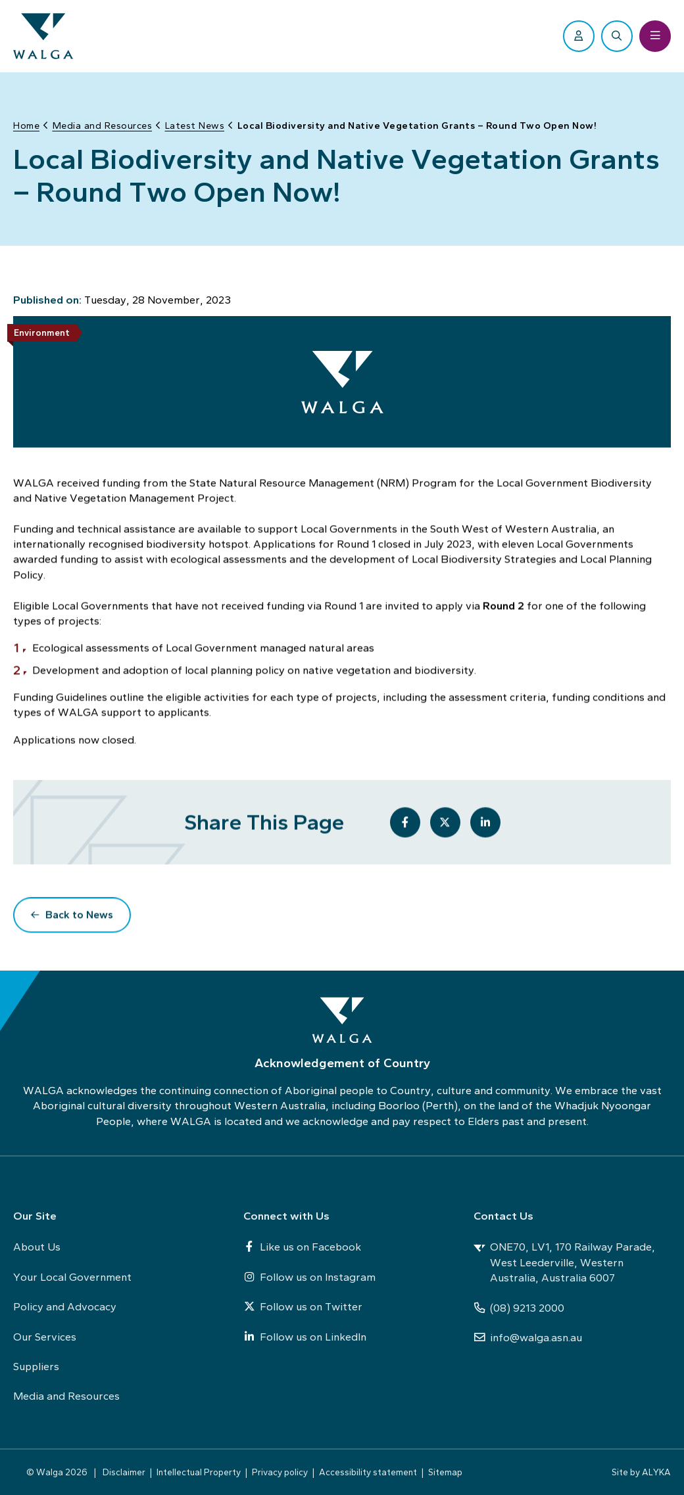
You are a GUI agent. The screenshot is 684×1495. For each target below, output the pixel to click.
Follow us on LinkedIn (304, 1336)
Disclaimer (124, 1472)
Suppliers (36, 1366)
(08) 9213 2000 (519, 1307)
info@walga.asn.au (528, 1337)
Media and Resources (66, 1395)
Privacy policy (280, 1472)
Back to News (79, 915)
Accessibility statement (368, 1472)
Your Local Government (72, 1276)
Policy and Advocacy (64, 1306)
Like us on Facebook (302, 1246)
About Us (37, 1246)
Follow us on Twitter (302, 1306)
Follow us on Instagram (309, 1276)
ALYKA (656, 1472)
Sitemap (445, 1472)
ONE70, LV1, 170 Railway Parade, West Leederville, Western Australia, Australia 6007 (564, 1262)
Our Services (44, 1336)
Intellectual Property (199, 1472)
